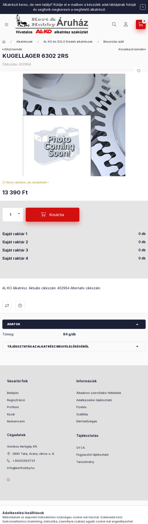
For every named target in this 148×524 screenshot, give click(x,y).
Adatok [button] (13, 324)
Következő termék (131, 49)
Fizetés (81, 407)
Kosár (11, 414)
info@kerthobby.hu (21, 468)
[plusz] (19, 211)
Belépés (13, 393)
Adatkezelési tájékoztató (94, 400)
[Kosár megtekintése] (141, 24)
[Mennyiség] (10, 214)
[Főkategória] (4, 42)
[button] (74, 125)
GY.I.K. (80, 447)
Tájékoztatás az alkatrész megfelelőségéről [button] (48, 346)
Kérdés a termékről (20, 305)
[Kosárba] (52, 215)
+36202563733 (23, 460)
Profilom (13, 407)
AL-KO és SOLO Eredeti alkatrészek (68, 41)
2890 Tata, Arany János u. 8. (33, 453)
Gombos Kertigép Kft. (22, 446)
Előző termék (13, 49)
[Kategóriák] (6, 24)
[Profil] (125, 24)
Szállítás (82, 414)
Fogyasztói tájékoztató (92, 454)
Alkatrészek (24, 41)
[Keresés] (114, 24)
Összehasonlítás (7, 305)
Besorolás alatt (113, 41)
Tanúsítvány (85, 462)
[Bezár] (143, 7)
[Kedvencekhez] (138, 71)
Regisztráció (16, 400)
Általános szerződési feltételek (98, 393)
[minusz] (19, 218)
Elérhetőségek (86, 421)
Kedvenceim (16, 421)
